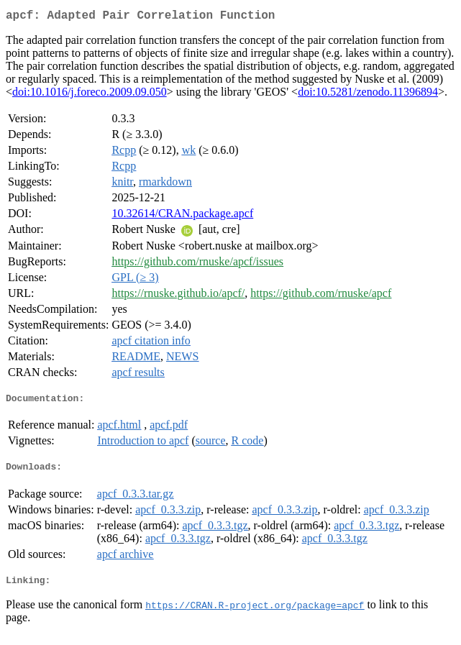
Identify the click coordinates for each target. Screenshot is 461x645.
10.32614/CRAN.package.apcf (182, 216)
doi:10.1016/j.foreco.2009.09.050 (89, 94)
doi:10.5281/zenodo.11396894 (368, 94)
